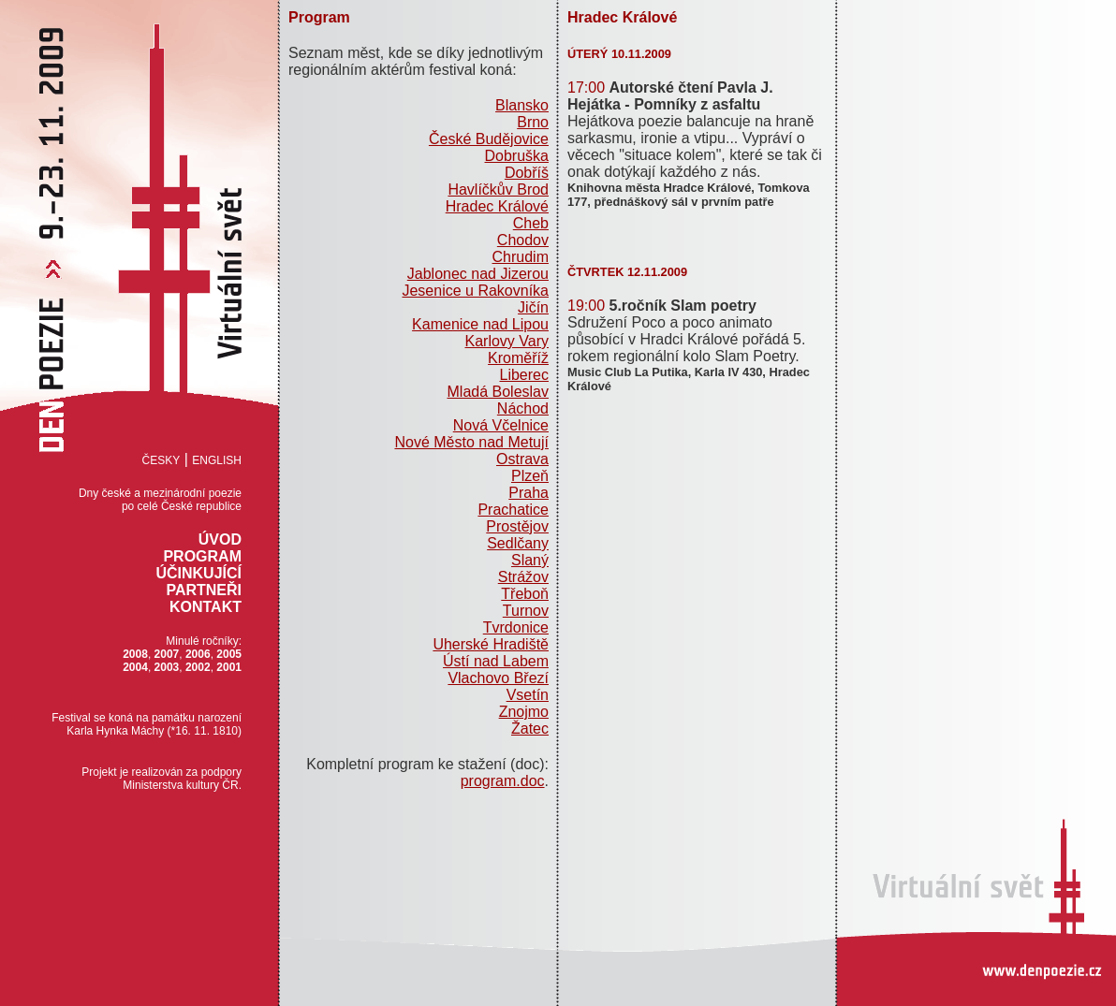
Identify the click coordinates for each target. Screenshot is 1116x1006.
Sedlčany (518, 543)
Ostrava (522, 459)
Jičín (533, 307)
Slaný (530, 560)
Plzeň (530, 476)
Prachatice (513, 510)
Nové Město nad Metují (471, 442)
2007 (167, 654)
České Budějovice (489, 139)
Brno (533, 122)
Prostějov (517, 526)
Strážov (523, 577)
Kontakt (205, 607)
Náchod (523, 408)
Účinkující (198, 573)
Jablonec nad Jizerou (478, 274)
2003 (167, 667)
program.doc (503, 781)
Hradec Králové (497, 206)
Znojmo (524, 712)
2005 (229, 654)
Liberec (524, 375)
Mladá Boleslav (499, 392)
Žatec (530, 728)
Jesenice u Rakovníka (475, 291)
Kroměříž (518, 358)
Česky (161, 460)
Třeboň (525, 594)
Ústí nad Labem (496, 661)
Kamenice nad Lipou (480, 324)
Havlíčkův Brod (498, 189)
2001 (229, 667)
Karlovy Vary (506, 341)
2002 (198, 667)
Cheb (531, 223)
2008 (135, 654)
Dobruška (517, 156)
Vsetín (528, 695)
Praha (528, 493)
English (217, 460)
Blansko (522, 105)
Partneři (204, 590)
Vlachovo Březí (498, 678)
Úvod (220, 539)
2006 (198, 654)
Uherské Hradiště (491, 644)
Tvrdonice (516, 627)
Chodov (523, 240)
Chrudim (520, 257)
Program (202, 556)
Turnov (526, 611)
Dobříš (527, 173)
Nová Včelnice (501, 425)
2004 (135, 667)
